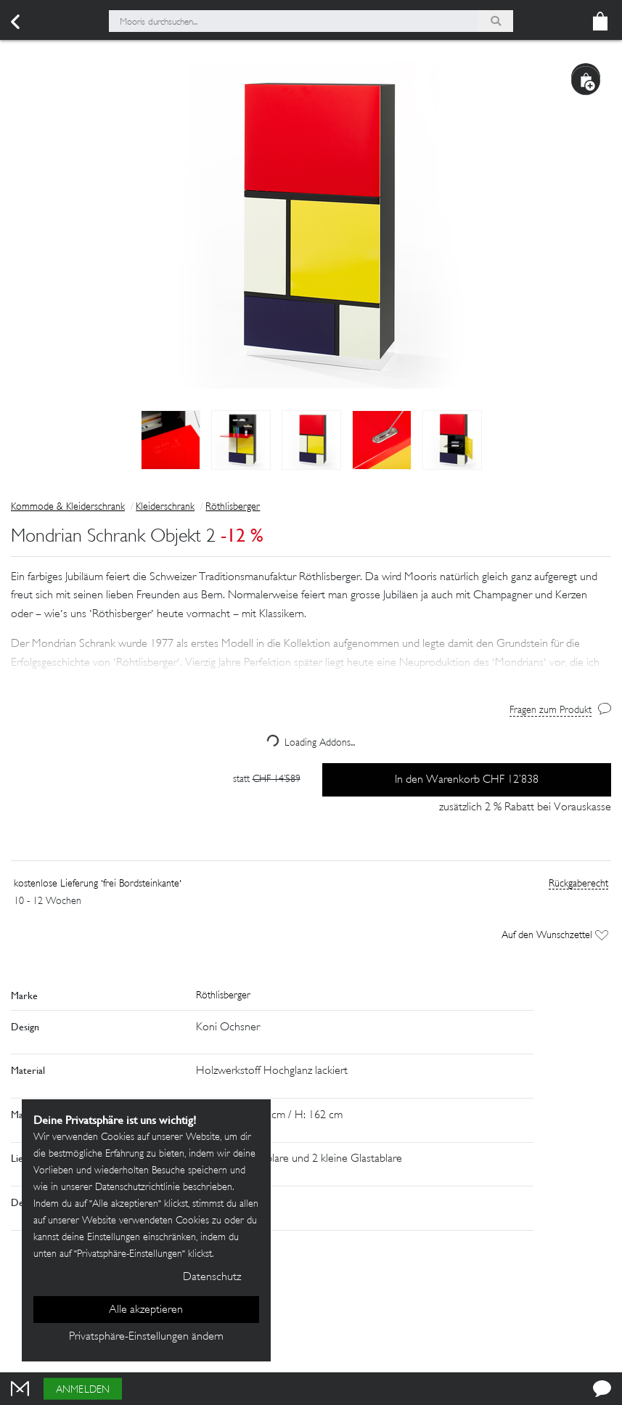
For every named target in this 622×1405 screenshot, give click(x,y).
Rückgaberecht (578, 884)
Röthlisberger (232, 507)
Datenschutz (212, 1277)
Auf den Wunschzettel (555, 935)
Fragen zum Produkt (551, 710)
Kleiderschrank (165, 507)
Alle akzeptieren (146, 1310)
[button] (311, 644)
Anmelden (83, 1390)
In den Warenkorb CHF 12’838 (467, 780)
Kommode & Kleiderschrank (68, 507)
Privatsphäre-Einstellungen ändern (146, 1337)
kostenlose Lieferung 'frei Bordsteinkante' (97, 884)
